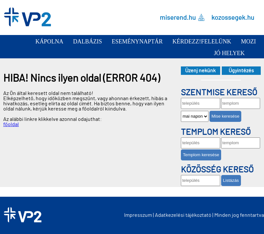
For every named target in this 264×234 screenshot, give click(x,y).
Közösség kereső (217, 170)
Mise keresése (225, 116)
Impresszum (138, 215)
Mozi (248, 41)
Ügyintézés (241, 70)
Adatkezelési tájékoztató (183, 215)
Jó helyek (229, 53)
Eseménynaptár (137, 41)
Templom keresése (201, 154)
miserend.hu (178, 17)
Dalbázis (87, 41)
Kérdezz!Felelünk (201, 41)
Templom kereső (216, 132)
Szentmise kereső (219, 92)
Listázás (231, 180)
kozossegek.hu (232, 17)
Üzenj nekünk (200, 70)
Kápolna (49, 41)
